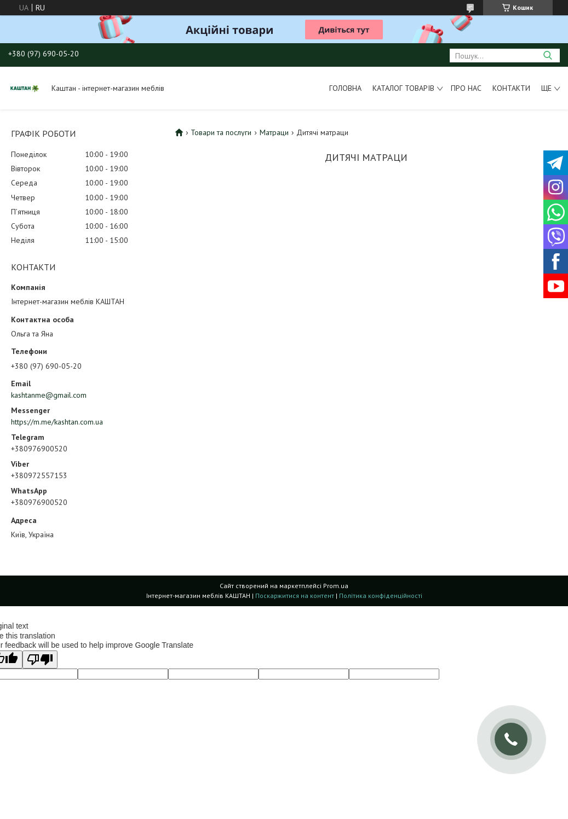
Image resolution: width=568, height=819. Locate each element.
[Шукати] (547, 55)
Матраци (274, 132)
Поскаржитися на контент (294, 595)
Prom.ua (335, 586)
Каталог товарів (403, 88)
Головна (345, 88)
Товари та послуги (221, 132)
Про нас (466, 88)
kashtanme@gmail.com (49, 395)
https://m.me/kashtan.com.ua (57, 422)
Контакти (511, 88)
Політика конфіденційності (380, 595)
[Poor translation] (40, 659)
